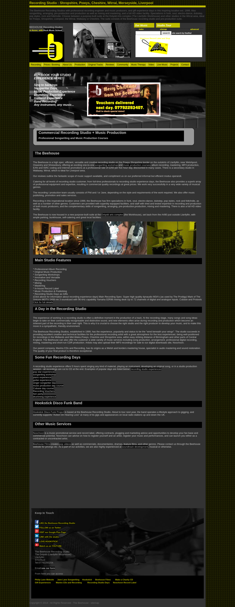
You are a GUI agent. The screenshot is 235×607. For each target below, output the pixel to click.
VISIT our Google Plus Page (50, 532)
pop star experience (43, 371)
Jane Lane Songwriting (68, 580)
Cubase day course (43, 388)
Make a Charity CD (124, 580)
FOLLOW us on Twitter (48, 528)
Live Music (162, 64)
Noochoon (38, 433)
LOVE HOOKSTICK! (46, 541)
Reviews (110, 64)
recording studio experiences (146, 369)
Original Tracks (95, 64)
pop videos (65, 444)
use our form (48, 568)
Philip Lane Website (44, 580)
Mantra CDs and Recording (69, 582)
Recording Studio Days (98, 582)
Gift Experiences (43, 582)
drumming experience (44, 396)
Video (151, 64)
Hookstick (87, 580)
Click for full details (43, 302)
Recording (36, 64)
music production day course (48, 385)
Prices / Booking (52, 64)
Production (80, 64)
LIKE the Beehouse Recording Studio (55, 523)
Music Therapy (138, 64)
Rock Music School (53, 30)
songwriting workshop (106, 165)
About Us (67, 64)
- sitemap (94, 602)
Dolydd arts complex (112, 214)
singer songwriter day (44, 382)
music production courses (136, 165)
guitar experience (42, 380)
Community (122, 64)
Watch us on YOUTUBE (48, 546)
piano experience (42, 377)
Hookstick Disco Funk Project (48, 412)
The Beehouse (81, 602)
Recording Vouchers (44, 391)
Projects (174, 64)
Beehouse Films (41, 444)
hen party (38, 393)
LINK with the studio (47, 537)
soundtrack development (135, 446)
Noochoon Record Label (124, 582)
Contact (185, 64)
